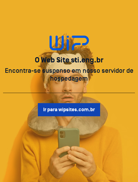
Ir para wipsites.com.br (69, 110)
